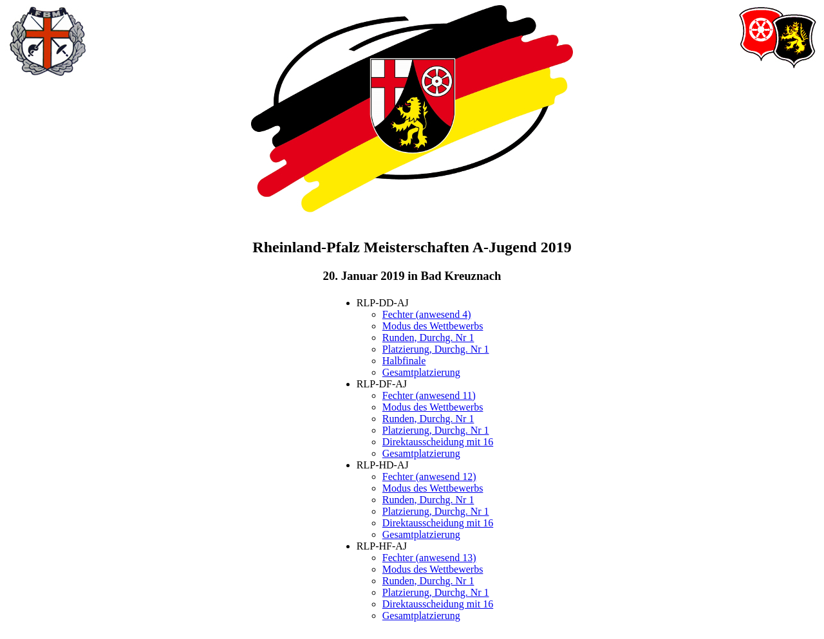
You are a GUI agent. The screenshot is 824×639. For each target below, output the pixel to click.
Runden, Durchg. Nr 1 (428, 337)
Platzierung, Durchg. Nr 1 (435, 349)
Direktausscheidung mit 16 (437, 441)
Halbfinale (404, 360)
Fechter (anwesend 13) (429, 557)
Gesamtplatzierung (421, 372)
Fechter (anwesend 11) (429, 395)
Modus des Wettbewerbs (432, 325)
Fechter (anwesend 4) (426, 314)
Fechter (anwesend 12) (429, 476)
